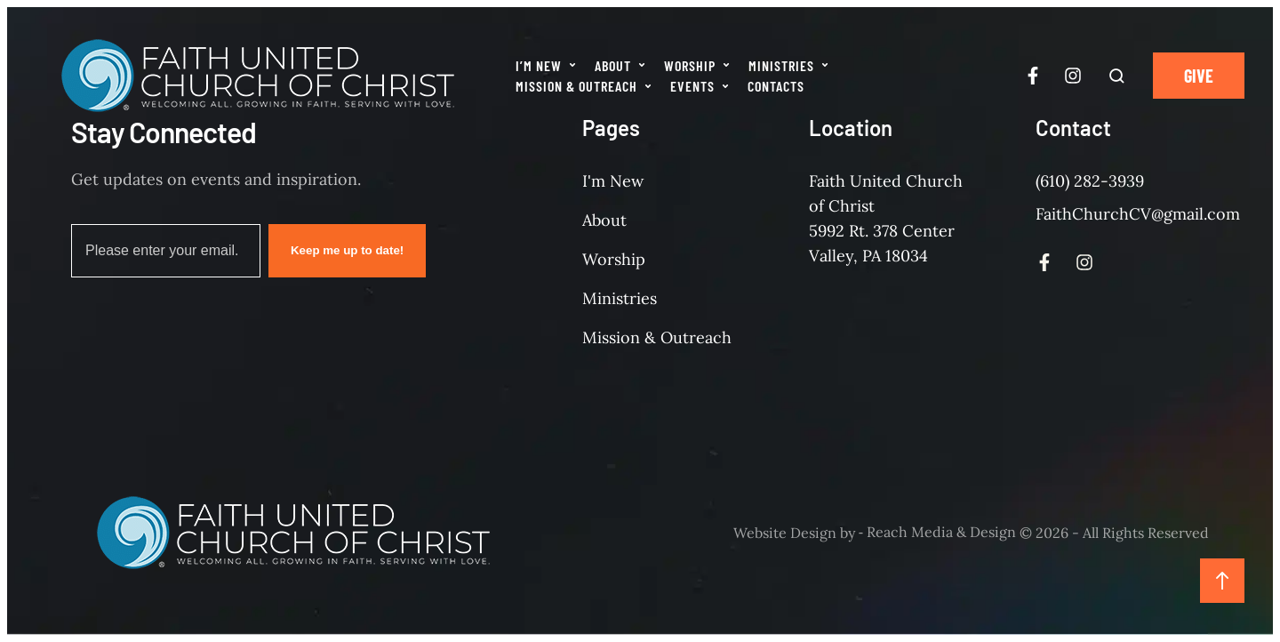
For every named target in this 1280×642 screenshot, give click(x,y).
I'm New (613, 181)
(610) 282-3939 (1090, 181)
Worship (613, 259)
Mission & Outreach (657, 337)
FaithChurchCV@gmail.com (1138, 214)
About (604, 220)
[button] (572, 64)
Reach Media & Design (941, 533)
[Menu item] (546, 65)
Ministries (619, 298)
